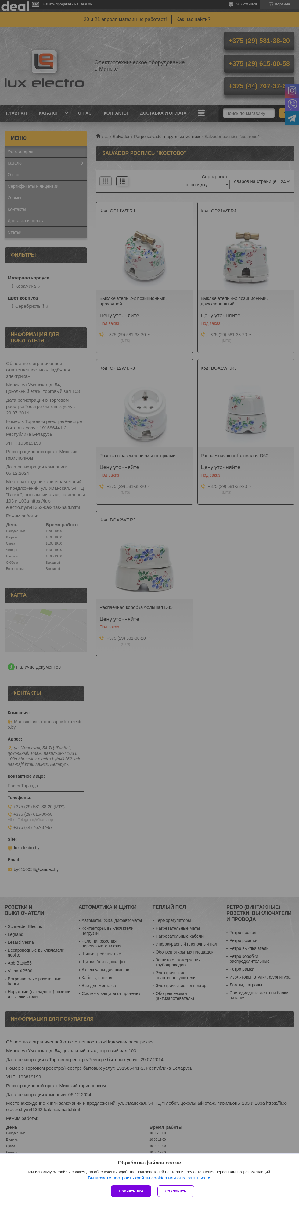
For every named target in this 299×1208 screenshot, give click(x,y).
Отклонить (175, 1191)
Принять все (131, 1191)
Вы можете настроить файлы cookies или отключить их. (147, 1177)
